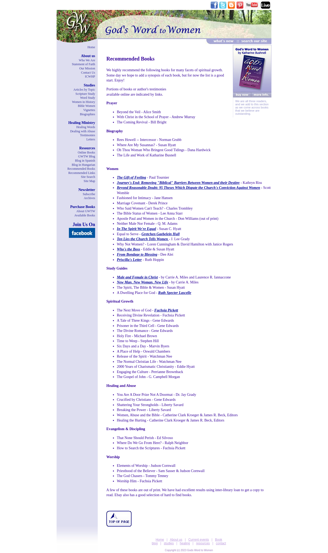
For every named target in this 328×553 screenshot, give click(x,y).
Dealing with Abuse (82, 131)
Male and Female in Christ (137, 277)
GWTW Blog (86, 156)
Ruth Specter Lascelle (174, 293)
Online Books (86, 152)
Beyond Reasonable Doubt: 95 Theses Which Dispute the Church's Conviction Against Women (188, 188)
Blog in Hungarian (83, 165)
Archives (89, 198)
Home (91, 47)
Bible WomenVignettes (86, 108)
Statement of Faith (83, 64)
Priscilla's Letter (129, 260)
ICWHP (90, 76)
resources (203, 543)
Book (218, 539)
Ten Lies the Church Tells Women (143, 239)
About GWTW (85, 211)
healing (185, 543)
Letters (90, 139)
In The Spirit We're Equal (136, 229)
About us (176, 539)
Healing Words (85, 127)
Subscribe (89, 194)
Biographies (87, 114)
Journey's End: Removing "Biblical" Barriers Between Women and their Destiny (178, 183)
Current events (198, 539)
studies (169, 543)
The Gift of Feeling (131, 177)
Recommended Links (81, 173)
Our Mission (87, 68)
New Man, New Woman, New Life (142, 282)
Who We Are (87, 60)
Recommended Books (81, 169)
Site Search (88, 177)
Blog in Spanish (85, 160)
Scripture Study (85, 94)
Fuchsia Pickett (166, 310)
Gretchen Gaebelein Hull (160, 234)
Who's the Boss (128, 249)
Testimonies (87, 135)
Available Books (84, 215)
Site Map (89, 181)
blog (155, 543)
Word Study (87, 98)
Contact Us (88, 72)
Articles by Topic (84, 89)
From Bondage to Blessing (137, 254)
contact (221, 543)
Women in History (83, 102)
